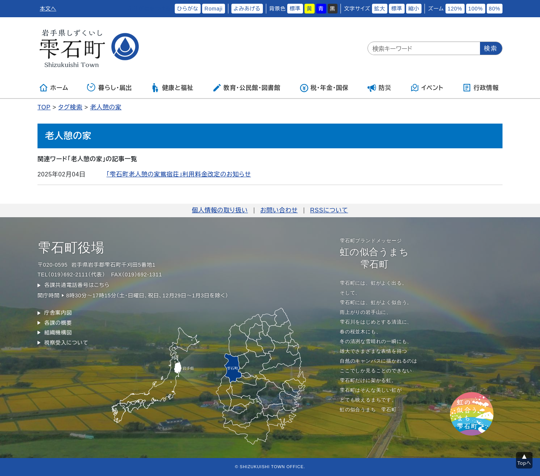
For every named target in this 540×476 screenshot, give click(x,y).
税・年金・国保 (324, 87)
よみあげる (247, 9)
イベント (427, 87)
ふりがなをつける (149, 9)
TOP (44, 107)
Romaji (213, 9)
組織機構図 (58, 333)
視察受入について (66, 343)
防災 (380, 87)
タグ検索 (70, 107)
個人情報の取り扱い (220, 210)
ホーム (53, 87)
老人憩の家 (106, 107)
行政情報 (480, 87)
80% (494, 9)
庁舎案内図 (58, 313)
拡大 (380, 9)
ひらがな (188, 9)
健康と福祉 (172, 87)
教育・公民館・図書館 (246, 87)
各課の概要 (58, 323)
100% (475, 9)
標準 (295, 9)
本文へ (48, 9)
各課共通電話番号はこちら (77, 285)
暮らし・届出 (109, 87)
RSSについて (329, 210)
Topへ (524, 463)
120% (455, 9)
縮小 (414, 9)
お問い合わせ (279, 210)
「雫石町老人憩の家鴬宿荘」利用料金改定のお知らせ (178, 174)
